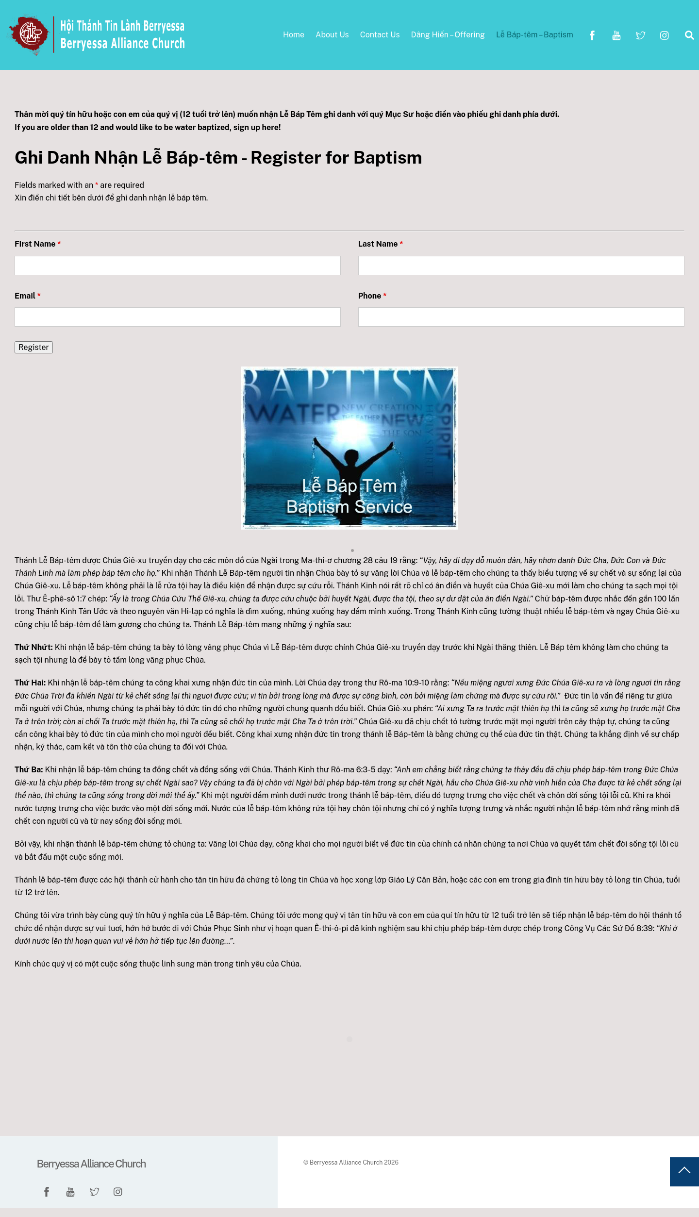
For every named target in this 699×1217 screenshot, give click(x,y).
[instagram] (665, 38)
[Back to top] (684, 1180)
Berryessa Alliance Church (346, 1171)
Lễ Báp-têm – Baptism (534, 39)
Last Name (380, 252)
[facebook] (592, 38)
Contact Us (380, 39)
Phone (372, 304)
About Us (332, 39)
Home (293, 39)
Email (28, 304)
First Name (38, 252)
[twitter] (640, 38)
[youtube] (616, 38)
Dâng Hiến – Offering (448, 39)
